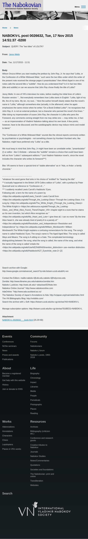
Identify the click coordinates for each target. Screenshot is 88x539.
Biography (34, 373)
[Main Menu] (79, 7)
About (6, 368)
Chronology (35, 378)
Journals (34, 452)
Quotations (35, 465)
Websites (34, 485)
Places (33, 409)
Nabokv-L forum (37, 350)
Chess (5, 440)
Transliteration (36, 481)
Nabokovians (36, 346)
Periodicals (35, 400)
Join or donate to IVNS (12, 389)
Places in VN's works (11, 449)
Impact (33, 382)
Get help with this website (13, 380)
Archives (34, 427)
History (5, 385)
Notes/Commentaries (39, 461)
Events (7, 336)
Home (4, 28)
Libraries (34, 387)
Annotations (7, 431)
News (16, 28)
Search (7, 493)
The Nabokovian (21, 5)
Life (33, 368)
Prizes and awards (10, 355)
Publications (7, 359)
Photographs (36, 404)
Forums (33, 342)
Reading (34, 413)
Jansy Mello (14, 54)
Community (38, 336)
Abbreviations (8, 427)
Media (33, 391)
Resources (38, 421)
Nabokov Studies (38, 456)
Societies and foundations (41, 470)
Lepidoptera (7, 444)
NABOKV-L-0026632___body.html (17, 320)
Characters (7, 436)
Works (6, 421)
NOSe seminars (9, 346)
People (33, 396)
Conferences (8, 342)
